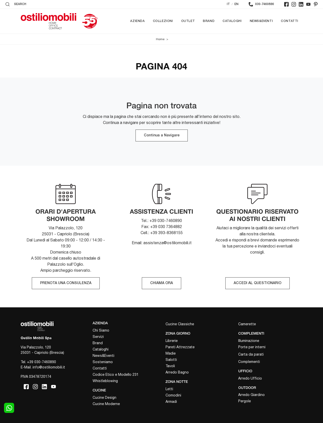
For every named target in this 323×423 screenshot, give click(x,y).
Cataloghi (232, 21)
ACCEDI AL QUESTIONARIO (257, 283)
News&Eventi (261, 21)
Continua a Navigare (161, 135)
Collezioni (163, 21)
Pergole (244, 401)
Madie (171, 353)
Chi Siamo (101, 330)
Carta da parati (251, 354)
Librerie (172, 341)
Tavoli (170, 366)
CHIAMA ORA (161, 283)
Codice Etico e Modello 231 (116, 374)
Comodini (173, 395)
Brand (208, 21)
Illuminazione (248, 341)
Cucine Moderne (106, 404)
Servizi (98, 337)
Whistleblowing (105, 381)
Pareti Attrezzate (180, 347)
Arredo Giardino (251, 395)
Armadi (171, 402)
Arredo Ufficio (250, 378)
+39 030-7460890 (41, 362)
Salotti (171, 360)
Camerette (247, 324)
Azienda (137, 21)
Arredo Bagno (177, 372)
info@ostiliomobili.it (49, 367)
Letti (169, 389)
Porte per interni (251, 347)
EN (236, 4)
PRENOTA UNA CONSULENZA (65, 283)
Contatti (289, 21)
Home (160, 39)
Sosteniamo (103, 362)
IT (228, 4)
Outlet (188, 21)
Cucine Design (104, 397)
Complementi (249, 362)
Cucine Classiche (180, 324)
